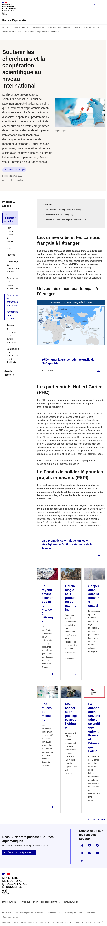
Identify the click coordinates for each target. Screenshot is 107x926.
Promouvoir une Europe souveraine (11, 283)
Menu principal (103, 4)
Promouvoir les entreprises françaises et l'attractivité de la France (74, 28)
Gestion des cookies (10, 917)
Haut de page (98, 819)
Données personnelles (73, 913)
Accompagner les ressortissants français (11, 266)
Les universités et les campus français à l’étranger (63, 210)
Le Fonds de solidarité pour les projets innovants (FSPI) (65, 220)
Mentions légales (54, 913)
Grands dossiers (9, 373)
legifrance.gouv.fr (49, 902)
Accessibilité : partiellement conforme (29, 913)
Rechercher (95, 4)
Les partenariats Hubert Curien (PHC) (59, 215)
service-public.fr (27, 902)
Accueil (5, 28)
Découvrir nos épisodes (19, 852)
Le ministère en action (38, 28)
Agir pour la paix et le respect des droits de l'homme (11, 241)
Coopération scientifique (14, 170)
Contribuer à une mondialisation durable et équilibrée (11, 356)
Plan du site (6, 913)
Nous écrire (91, 913)
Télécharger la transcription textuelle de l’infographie (68, 361)
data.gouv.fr (70, 902)
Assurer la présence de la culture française (11, 333)
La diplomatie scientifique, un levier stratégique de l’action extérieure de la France (67, 544)
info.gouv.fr (7, 902)
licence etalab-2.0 (94, 922)
